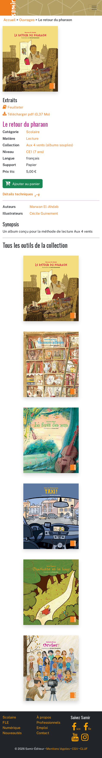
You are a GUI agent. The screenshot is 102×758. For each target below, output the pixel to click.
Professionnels (48, 722)
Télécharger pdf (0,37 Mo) (26, 114)
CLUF (84, 748)
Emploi (42, 728)
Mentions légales (58, 748)
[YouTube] (75, 740)
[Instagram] (84, 740)
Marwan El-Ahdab (44, 207)
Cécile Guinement (44, 213)
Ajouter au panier (22, 183)
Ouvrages (27, 20)
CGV (75, 748)
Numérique (11, 728)
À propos (44, 717)
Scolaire (33, 132)
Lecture (32, 138)
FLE (6, 722)
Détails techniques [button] (18, 194)
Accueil (9, 20)
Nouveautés (12, 733)
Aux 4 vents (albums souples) (49, 145)
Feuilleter (13, 107)
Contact (43, 733)
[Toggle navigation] (94, 7)
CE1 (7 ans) (35, 152)
